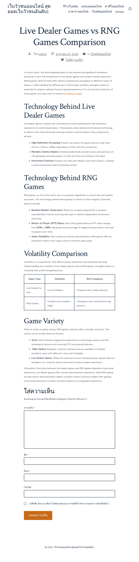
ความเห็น (29, 407)
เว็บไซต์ (27, 487)
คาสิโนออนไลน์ (114, 6)
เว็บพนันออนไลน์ (102, 11)
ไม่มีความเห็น (74, 60)
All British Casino (73, 93)
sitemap (119, 11)
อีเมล (27, 471)
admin (43, 54)
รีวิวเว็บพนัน (70, 6)
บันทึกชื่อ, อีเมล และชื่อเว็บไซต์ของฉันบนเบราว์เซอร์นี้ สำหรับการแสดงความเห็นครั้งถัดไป (69, 503)
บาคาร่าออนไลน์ (78, 11)
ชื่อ (26, 454)
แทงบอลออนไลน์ (91, 6)
